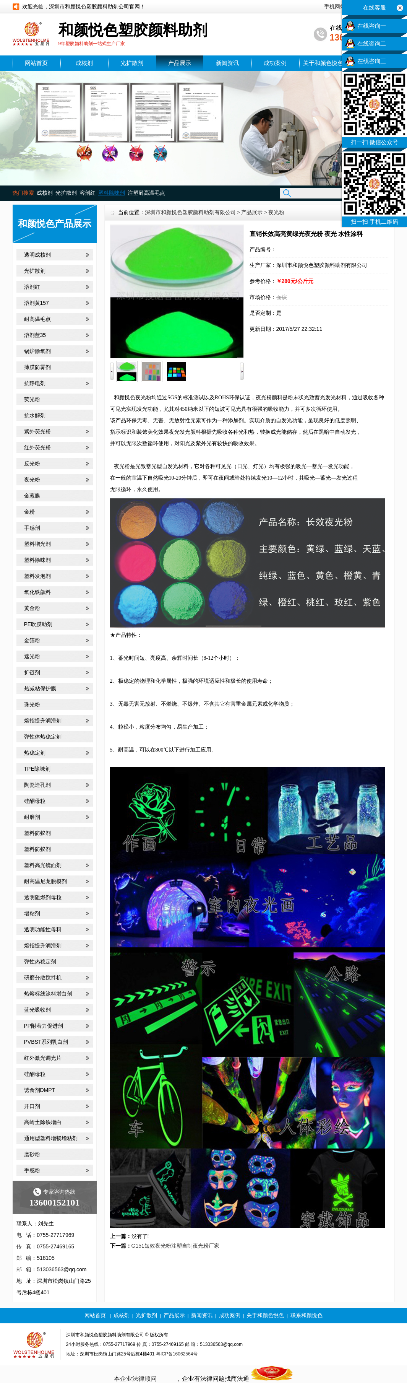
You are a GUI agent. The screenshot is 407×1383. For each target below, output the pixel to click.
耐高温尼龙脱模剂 (45, 881)
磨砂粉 (32, 1154)
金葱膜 (32, 496)
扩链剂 (32, 672)
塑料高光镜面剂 (43, 865)
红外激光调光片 (43, 1058)
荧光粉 (32, 399)
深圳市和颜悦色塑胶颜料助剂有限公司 (190, 212)
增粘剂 (32, 913)
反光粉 (32, 463)
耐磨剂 (32, 817)
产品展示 (179, 63)
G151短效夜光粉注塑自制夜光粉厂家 (175, 1246)
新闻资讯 (227, 63)
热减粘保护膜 (40, 688)
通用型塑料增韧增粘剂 (51, 1138)
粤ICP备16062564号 (177, 1354)
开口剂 (32, 1106)
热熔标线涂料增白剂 (48, 994)
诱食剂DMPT (39, 1090)
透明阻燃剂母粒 (43, 897)
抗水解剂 (34, 415)
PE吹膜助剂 (38, 624)
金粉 (29, 512)
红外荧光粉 (37, 447)
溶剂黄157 (36, 303)
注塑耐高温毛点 (146, 193)
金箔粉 (32, 640)
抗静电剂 (34, 383)
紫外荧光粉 (37, 431)
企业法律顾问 (138, 1378)
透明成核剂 (37, 255)
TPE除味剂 (37, 769)
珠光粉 (32, 704)
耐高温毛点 (37, 319)
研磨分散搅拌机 (43, 978)
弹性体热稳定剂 (43, 737)
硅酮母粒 (34, 801)
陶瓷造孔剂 (37, 785)
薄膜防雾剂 (37, 367)
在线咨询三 (371, 61)
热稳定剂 (34, 753)
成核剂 (84, 63)
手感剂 (32, 528)
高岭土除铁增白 (43, 1122)
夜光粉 (32, 480)
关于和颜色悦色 (323, 63)
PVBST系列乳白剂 (46, 1042)
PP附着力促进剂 (43, 1026)
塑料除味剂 (37, 560)
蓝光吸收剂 (37, 1010)
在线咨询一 (371, 26)
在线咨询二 (371, 44)
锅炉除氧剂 (37, 351)
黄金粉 (32, 608)
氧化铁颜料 (37, 592)
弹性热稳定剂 (40, 961)
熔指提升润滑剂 (43, 721)
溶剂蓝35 (35, 335)
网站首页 (36, 63)
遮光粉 (32, 656)
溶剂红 (87, 193)
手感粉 (32, 1170)
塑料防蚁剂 (37, 833)
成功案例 (275, 63)
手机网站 (334, 7)
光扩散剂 (131, 63)
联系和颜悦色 (306, 1315)
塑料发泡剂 (37, 576)
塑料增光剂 (37, 544)
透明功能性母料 (43, 929)
